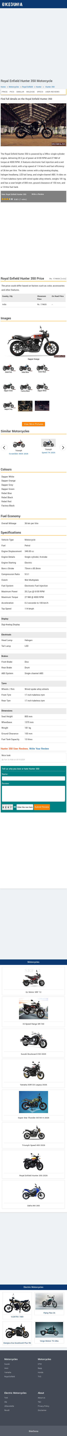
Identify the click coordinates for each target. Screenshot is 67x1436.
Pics (12, 91)
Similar (20, 91)
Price (4, 91)
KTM (40, 1364)
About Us (41, 1398)
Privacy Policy (43, 1406)
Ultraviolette (9, 1406)
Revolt (6, 1410)
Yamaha (7, 1372)
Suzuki (7, 1364)
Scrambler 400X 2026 (18, 453)
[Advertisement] (33, 43)
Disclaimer (42, 1410)
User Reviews (52, 91)
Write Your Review (39, 748)
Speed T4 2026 (48, 452)
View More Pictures (33, 424)
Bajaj (40, 1368)
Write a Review (38, 194)
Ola (5, 1402)
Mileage (30, 91)
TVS (39, 1376)
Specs (40, 91)
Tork (6, 1398)
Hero (6, 1368)
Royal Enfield (9, 1376)
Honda (40, 1372)
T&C (39, 1402)
